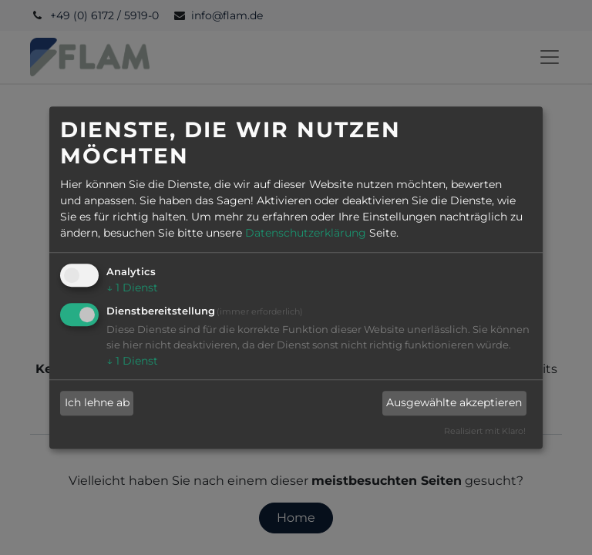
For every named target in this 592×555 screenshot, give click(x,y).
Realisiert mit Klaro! (485, 431)
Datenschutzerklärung (305, 233)
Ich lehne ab (97, 403)
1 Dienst (132, 287)
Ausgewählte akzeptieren (454, 403)
